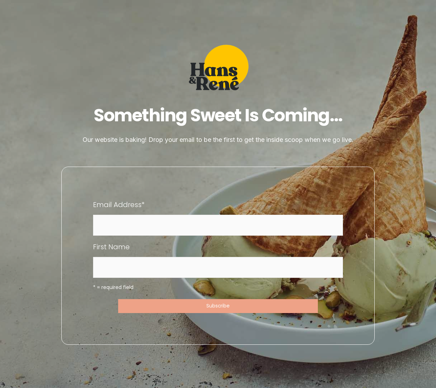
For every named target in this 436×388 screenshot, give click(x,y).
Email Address (119, 205)
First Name (111, 247)
